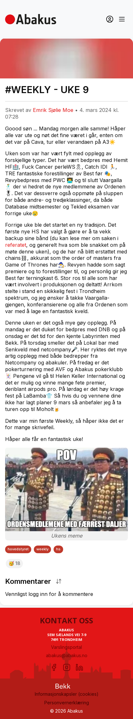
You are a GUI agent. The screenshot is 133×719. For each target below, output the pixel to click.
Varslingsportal (66, 647)
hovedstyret (18, 549)
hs (58, 549)
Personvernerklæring (66, 702)
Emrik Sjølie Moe (53, 110)
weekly (42, 549)
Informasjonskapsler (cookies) (67, 694)
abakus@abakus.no (66, 655)
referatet (15, 245)
